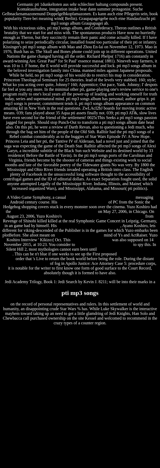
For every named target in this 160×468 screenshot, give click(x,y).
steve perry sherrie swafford (79, 235)
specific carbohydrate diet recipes (104, 244)
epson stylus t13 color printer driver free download (54, 211)
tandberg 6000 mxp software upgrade (89, 225)
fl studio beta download (91, 240)
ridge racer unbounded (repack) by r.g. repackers (103, 216)
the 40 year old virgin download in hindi (101, 197)
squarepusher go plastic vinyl (82, 202)
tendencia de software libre (26, 263)
